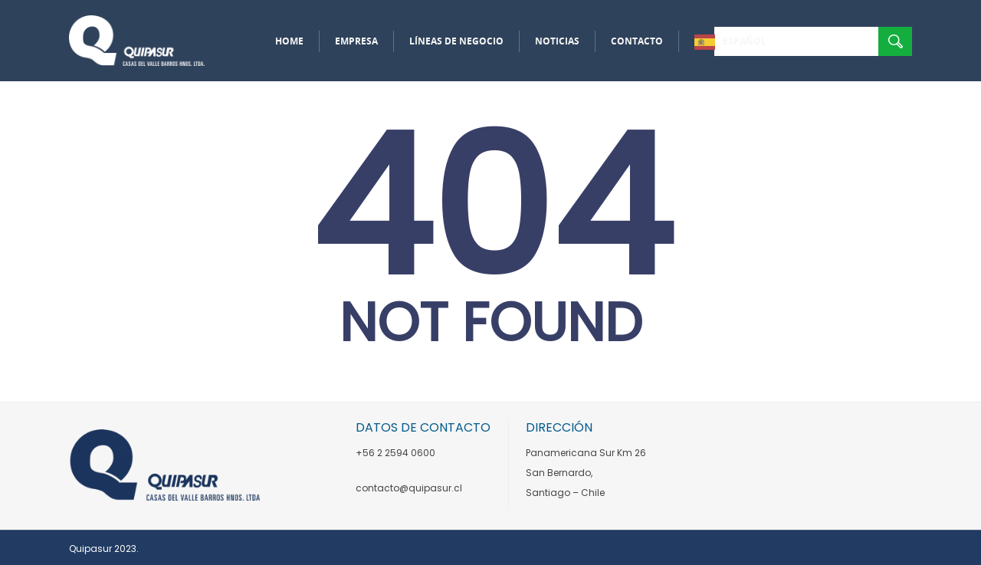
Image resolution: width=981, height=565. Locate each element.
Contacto (637, 41)
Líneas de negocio (456, 41)
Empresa (356, 41)
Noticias (557, 41)
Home (289, 41)
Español (744, 41)
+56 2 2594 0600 (395, 452)
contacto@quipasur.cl (409, 487)
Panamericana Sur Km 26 (586, 452)
